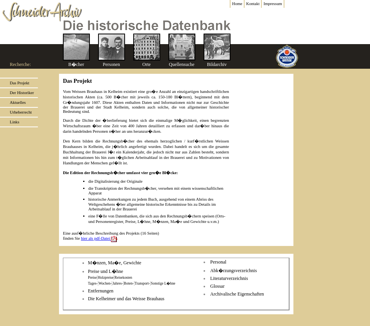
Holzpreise (105, 278)
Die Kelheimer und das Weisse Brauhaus (126, 298)
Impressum (272, 4)
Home (237, 4)
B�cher (76, 64)
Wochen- (104, 283)
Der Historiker (22, 93)
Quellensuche (181, 64)
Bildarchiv (217, 64)
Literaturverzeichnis (229, 278)
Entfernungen (100, 291)
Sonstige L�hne (163, 283)
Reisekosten (123, 278)
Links (14, 122)
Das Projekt (19, 83)
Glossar (217, 286)
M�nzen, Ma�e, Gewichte (114, 262)
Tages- (93, 283)
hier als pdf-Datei (100, 238)
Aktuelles (18, 102)
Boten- (129, 283)
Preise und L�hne (105, 271)
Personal (218, 262)
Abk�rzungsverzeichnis (233, 270)
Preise (92, 278)
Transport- (142, 283)
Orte (146, 64)
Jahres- (118, 283)
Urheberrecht (21, 112)
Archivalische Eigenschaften (237, 294)
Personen (111, 64)
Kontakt (252, 4)
